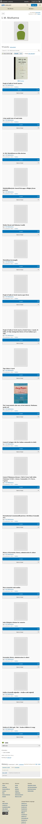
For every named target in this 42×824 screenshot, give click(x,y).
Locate (21, 124)
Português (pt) (24, 818)
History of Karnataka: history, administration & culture (19, 552)
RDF (36, 764)
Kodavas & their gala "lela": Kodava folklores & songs (19, 727)
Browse (27, 8)
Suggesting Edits (6, 807)
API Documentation (32, 787)
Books (16, 787)
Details (16, 53)
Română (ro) (24, 820)
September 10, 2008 (6, 767)
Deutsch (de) (24, 805)
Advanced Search (19, 794)
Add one (9, 757)
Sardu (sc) (23, 822)
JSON (39, 764)
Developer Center (32, 785)
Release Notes (5, 811)
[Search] (19, 50)
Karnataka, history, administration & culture (16, 657)
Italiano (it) (23, 816)
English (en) (24, 807)
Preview (22, 81)
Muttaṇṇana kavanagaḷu (10, 260)
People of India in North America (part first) (16, 295)
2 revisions (21, 764)
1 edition (16, 157)
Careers (4, 791)
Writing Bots (30, 791)
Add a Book (5, 809)
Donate (26, 1)
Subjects (17, 791)
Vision (3, 785)
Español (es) (24, 809)
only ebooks (31, 53)
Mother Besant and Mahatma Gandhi (14, 225)
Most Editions (6, 53)
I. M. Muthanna (9, 85)
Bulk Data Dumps (32, 789)
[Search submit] (27, 5)
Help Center (5, 803)
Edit (3, 13)
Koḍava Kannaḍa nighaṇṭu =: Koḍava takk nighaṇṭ (18, 692)
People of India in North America (12, 83)
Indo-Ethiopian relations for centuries (14, 622)
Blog (3, 792)
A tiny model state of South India (12, 118)
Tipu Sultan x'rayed (9, 368)
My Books (10, 8)
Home (16, 785)
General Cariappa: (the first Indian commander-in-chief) (19, 442)
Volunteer (4, 787)
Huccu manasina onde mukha (11, 587)
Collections (17, 792)
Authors (17, 789)
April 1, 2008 (4, 772)
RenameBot (38, 12)
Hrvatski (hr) (24, 814)
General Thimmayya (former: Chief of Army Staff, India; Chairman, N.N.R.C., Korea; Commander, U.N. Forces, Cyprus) (20, 479)
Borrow (20, 90)
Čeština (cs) (24, 803)
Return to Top (18, 796)
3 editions (16, 87)
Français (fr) (24, 811)
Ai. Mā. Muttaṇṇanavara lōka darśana (14, 153)
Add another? (13, 47)
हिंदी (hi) (23, 812)
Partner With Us (6, 789)
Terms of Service (6, 794)
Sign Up (34, 5)
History (38, 14)
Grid (21, 53)
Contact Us (4, 805)
